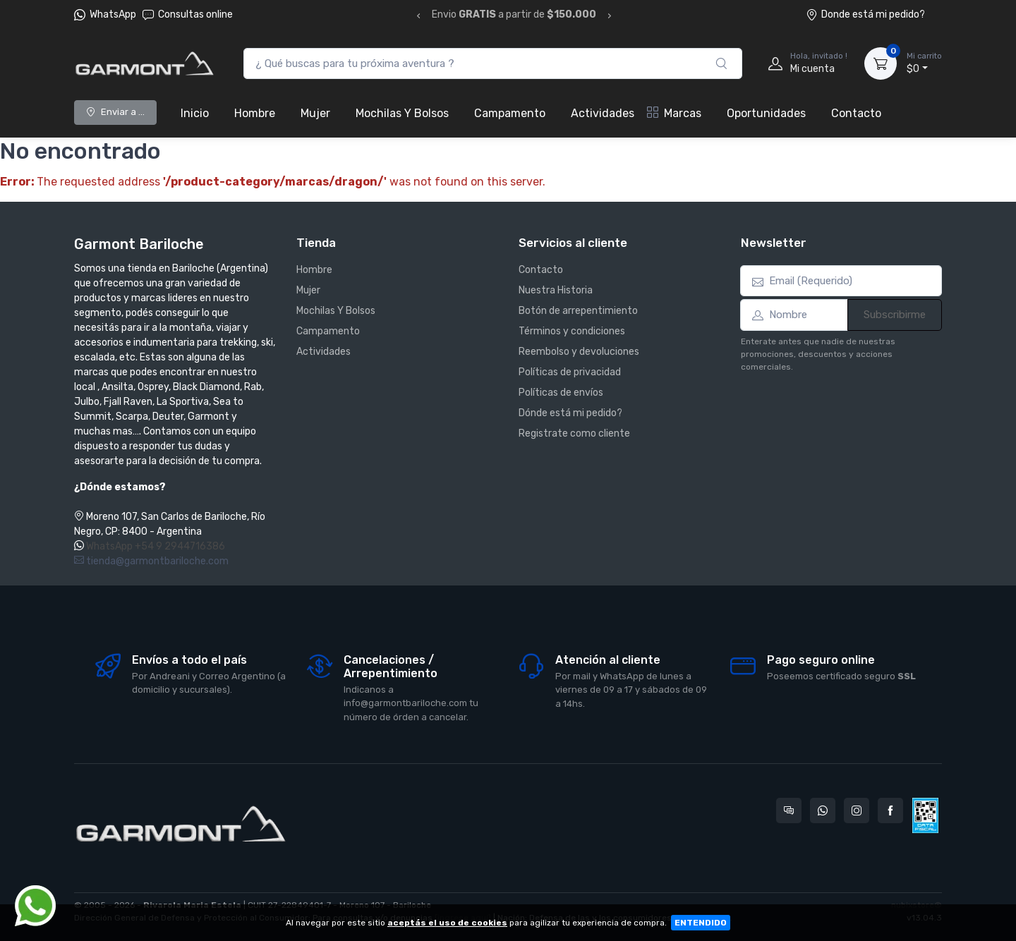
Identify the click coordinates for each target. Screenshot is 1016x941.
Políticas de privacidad (570, 372)
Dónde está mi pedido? (570, 413)
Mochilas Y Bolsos (402, 113)
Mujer (315, 113)
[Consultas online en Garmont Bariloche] (789, 810)
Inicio (195, 113)
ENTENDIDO (700, 923)
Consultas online (188, 14)
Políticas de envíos (561, 393)
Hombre (254, 113)
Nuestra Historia (556, 290)
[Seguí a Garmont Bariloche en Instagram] (856, 810)
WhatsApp (113, 14)
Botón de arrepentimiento (578, 311)
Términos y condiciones (572, 331)
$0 (924, 63)
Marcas (674, 113)
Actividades (602, 113)
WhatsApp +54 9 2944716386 (155, 546)
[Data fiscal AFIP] (925, 815)
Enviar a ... (115, 112)
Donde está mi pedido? (865, 14)
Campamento (509, 113)
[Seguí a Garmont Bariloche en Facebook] (890, 810)
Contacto (856, 113)
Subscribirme (895, 314)
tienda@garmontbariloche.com (151, 561)
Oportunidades (766, 113)
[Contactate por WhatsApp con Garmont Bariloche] (822, 810)
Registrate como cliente (574, 433)
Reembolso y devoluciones (579, 352)
